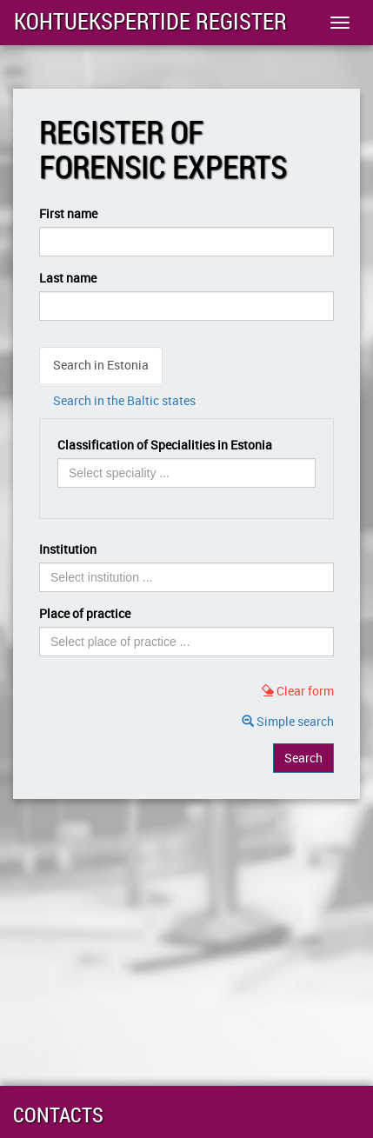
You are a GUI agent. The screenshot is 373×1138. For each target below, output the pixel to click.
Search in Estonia (101, 364)
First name (68, 213)
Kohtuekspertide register (150, 21)
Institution (68, 549)
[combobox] (186, 473)
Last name (68, 278)
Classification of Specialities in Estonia (164, 444)
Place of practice (84, 613)
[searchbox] (144, 473)
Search (303, 757)
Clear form (298, 690)
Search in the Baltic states (124, 400)
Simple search (288, 721)
